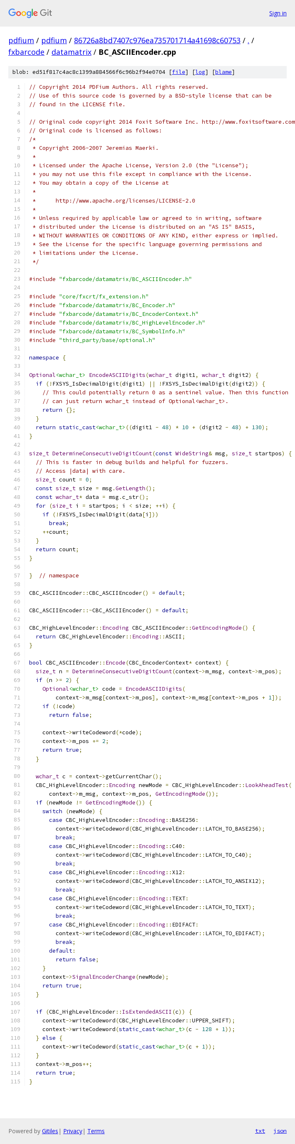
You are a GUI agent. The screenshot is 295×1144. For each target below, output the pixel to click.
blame (223, 72)
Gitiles (50, 1131)
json (280, 1130)
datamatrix (71, 52)
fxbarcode (26, 52)
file (178, 72)
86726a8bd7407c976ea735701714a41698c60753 (157, 40)
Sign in (278, 13)
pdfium (21, 40)
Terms (96, 1131)
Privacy (72, 1131)
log (200, 72)
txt (260, 1130)
